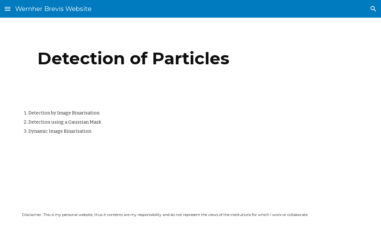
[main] (133, 58)
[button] (7, 8)
